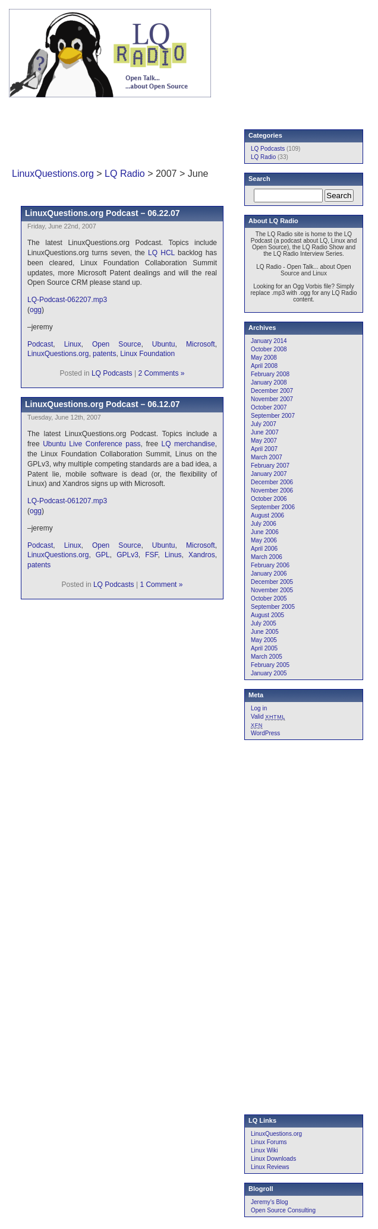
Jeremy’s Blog (269, 1202)
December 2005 (272, 582)
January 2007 (269, 474)
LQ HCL (161, 253)
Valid (268, 716)
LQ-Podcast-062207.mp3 (67, 300)
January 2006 (269, 573)
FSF (151, 555)
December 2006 (272, 482)
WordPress (265, 733)
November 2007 (272, 399)
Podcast (40, 344)
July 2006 (263, 523)
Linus (173, 555)
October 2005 (269, 598)
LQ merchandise (188, 444)
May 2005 (264, 640)
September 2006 (273, 507)
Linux (72, 344)
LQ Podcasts (112, 373)
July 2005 (263, 623)
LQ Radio (125, 174)
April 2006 (264, 548)
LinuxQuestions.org (53, 174)
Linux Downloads (273, 1158)
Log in (259, 708)
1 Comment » (161, 584)
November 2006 (272, 490)
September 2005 (273, 607)
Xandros (201, 555)
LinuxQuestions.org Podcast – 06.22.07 (102, 213)
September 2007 (273, 415)
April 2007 (264, 449)
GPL (103, 555)
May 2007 (264, 440)
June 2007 (265, 432)
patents (104, 354)
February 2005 (270, 665)
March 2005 (266, 656)
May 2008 (264, 357)
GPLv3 (127, 555)
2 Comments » (161, 373)
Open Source (116, 344)
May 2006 (264, 540)
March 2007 (266, 457)
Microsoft (200, 344)
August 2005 (267, 615)
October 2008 (269, 349)
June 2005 (265, 631)
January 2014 (269, 341)
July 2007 (263, 424)
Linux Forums (269, 1142)
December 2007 (272, 391)
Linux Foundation (147, 354)
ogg (36, 310)
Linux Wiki (264, 1150)
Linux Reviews (270, 1167)
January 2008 (269, 382)
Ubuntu (163, 344)
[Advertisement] (212, 133)
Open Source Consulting (283, 1210)
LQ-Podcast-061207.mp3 (67, 501)
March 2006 (266, 557)
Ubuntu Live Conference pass (91, 444)
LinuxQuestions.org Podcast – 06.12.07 (102, 404)
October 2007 (269, 407)
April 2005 (264, 648)
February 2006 (270, 565)
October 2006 (269, 499)
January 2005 (269, 673)
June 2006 (265, 532)
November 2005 (272, 590)
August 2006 (267, 515)
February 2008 (270, 374)
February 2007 (270, 465)
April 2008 (264, 366)
